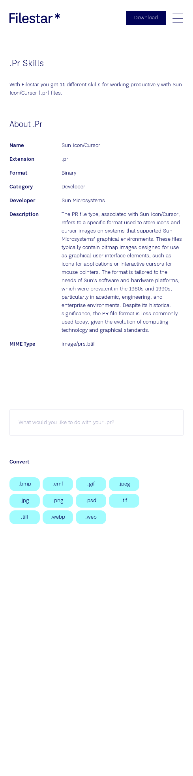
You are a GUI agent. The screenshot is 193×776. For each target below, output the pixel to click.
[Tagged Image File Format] (24, 517)
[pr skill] (96, 422)
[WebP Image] (58, 517)
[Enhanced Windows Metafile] (58, 484)
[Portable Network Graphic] (58, 501)
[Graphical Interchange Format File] (91, 484)
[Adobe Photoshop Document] (91, 501)
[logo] (34, 18)
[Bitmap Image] (24, 484)
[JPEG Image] (124, 484)
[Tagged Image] (124, 501)
